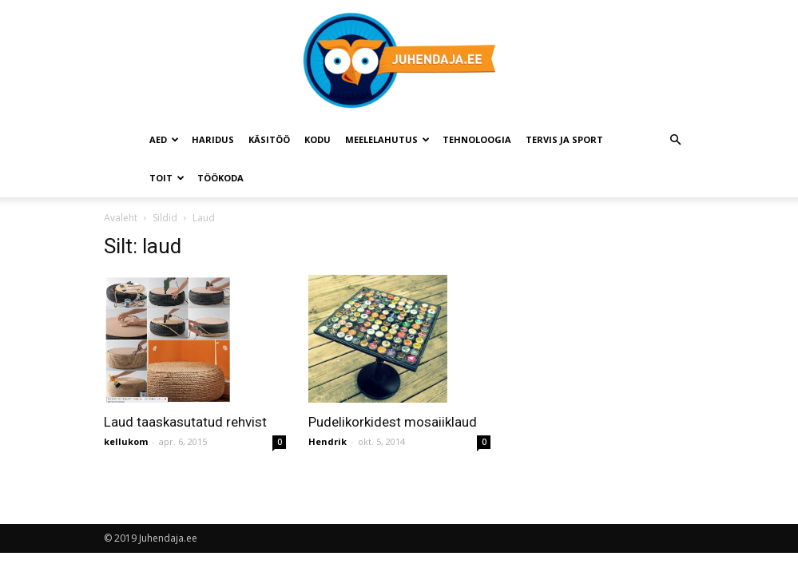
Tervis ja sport (564, 139)
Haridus (213, 139)
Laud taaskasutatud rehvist (185, 422)
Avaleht (120, 217)
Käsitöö (269, 139)
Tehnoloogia (477, 139)
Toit (167, 178)
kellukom (126, 441)
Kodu (317, 139)
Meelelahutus (387, 139)
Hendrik (327, 441)
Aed (164, 139)
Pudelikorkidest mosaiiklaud (392, 422)
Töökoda (220, 178)
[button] (676, 140)
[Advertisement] (647, 346)
